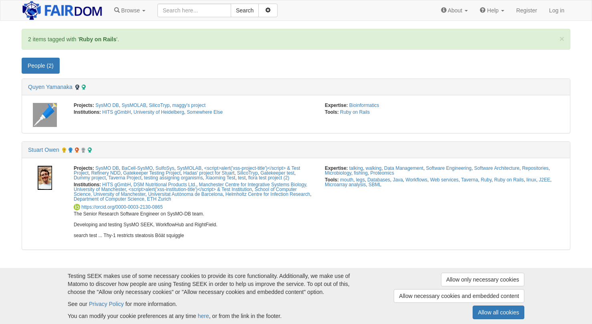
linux (531, 180)
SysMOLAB (134, 105)
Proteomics (382, 173)
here (203, 316)
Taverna (469, 180)
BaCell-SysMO (137, 168)
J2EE (544, 180)
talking (356, 168)
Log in (556, 10)
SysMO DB (107, 105)
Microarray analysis (345, 184)
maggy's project (188, 105)
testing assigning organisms (173, 178)
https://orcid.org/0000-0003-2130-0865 (118, 207)
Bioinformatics (364, 105)
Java (398, 180)
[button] (129, 10)
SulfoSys (164, 168)
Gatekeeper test (277, 173)
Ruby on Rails (355, 112)
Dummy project (90, 178)
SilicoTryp (159, 105)
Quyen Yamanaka (50, 87)
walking (374, 168)
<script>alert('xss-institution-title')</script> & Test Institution (190, 189)
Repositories (535, 168)
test (242, 178)
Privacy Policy (106, 304)
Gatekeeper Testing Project (152, 173)
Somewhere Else (205, 112)
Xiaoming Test (220, 178)
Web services (444, 180)
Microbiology (338, 173)
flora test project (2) (268, 178)
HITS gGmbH (116, 112)
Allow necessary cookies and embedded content (459, 296)
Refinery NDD (106, 173)
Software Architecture (497, 168)
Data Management (403, 168)
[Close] (562, 38)
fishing (360, 173)
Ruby (486, 180)
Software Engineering (449, 168)
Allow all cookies (498, 312)
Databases (378, 180)
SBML (374, 184)
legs (360, 180)
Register (526, 10)
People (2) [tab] (41, 65)
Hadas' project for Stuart (208, 173)
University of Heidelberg (158, 112)
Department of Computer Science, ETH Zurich (122, 199)
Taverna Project (124, 178)
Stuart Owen (43, 150)
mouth (346, 180)
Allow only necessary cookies (482, 279)
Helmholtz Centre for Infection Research (268, 194)
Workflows (416, 180)
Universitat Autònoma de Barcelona (185, 194)
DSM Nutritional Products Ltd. (164, 184)
